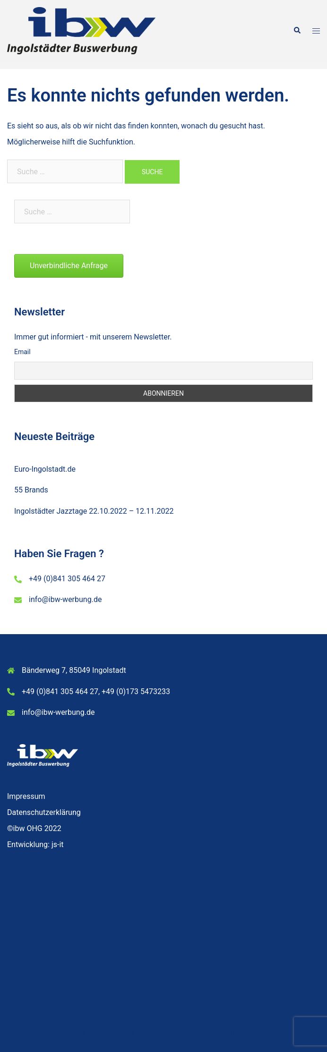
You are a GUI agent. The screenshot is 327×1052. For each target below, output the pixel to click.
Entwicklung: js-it (35, 844)
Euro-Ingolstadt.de (45, 469)
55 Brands (31, 489)
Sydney (255, 1033)
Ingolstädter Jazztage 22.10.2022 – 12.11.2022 (93, 511)
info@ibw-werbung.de (65, 599)
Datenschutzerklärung (44, 812)
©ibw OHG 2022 (34, 828)
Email (22, 352)
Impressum (26, 796)
